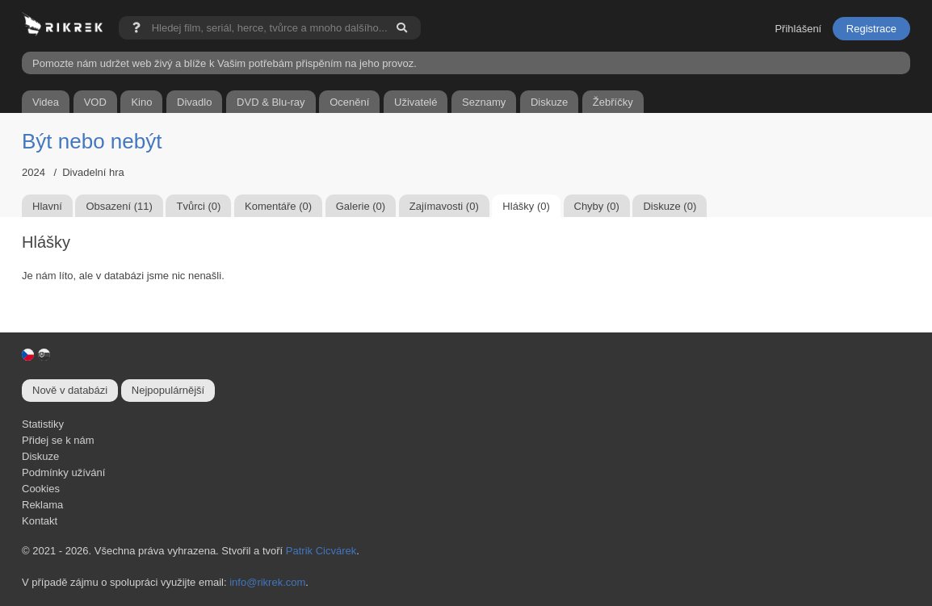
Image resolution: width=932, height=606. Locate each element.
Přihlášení (798, 29)
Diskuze (40, 456)
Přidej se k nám (58, 440)
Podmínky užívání (63, 472)
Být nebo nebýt (92, 141)
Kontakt (39, 521)
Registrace (871, 29)
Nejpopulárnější (168, 390)
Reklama (42, 505)
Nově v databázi (69, 390)
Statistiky (43, 424)
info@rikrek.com (267, 582)
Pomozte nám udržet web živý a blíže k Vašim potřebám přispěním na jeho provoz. (224, 63)
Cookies (41, 489)
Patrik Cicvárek (321, 551)
